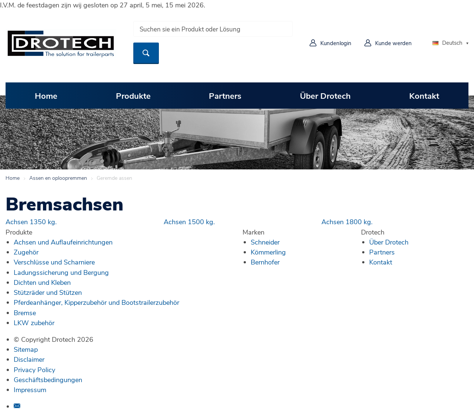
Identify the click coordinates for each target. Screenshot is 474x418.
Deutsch (448, 42)
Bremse (25, 312)
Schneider (265, 241)
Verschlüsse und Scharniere (54, 261)
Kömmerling (268, 251)
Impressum (30, 389)
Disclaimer (29, 359)
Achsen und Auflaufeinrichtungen (63, 241)
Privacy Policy (34, 369)
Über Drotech (325, 95)
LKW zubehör (34, 322)
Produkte (133, 95)
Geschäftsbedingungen (48, 379)
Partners (225, 95)
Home (46, 95)
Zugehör (26, 251)
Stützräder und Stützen (48, 292)
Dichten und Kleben (42, 282)
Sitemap (26, 349)
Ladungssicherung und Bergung (61, 272)
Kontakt (424, 95)
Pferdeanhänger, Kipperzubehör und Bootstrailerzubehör (96, 302)
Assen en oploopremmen (58, 177)
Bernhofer (265, 261)
